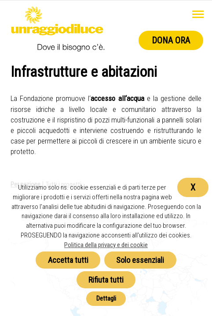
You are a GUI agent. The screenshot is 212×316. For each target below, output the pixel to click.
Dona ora (171, 40)
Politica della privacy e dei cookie (106, 245)
